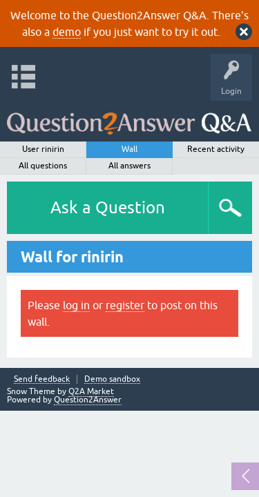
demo (66, 32)
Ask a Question (107, 207)
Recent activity (215, 149)
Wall (129, 149)
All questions (43, 165)
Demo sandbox (112, 379)
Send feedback (42, 379)
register (125, 305)
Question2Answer (88, 400)
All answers (129, 165)
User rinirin (43, 149)
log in (76, 305)
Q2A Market (91, 391)
